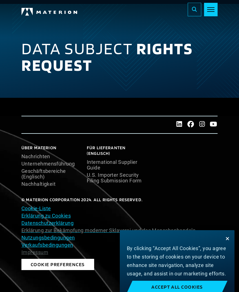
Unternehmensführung (48, 164)
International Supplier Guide (112, 165)
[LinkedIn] (179, 125)
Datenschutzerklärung (47, 223)
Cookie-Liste (36, 208)
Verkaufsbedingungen (47, 245)
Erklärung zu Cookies (46, 216)
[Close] (227, 243)
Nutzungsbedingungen (48, 238)
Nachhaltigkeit (38, 184)
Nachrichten (35, 156)
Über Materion (38, 147)
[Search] (194, 9)
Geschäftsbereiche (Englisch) (43, 174)
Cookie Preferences (58, 264)
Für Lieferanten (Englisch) (106, 150)
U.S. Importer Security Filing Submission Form (114, 178)
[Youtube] (213, 125)
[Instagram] (202, 125)
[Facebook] (191, 125)
